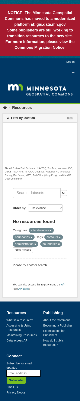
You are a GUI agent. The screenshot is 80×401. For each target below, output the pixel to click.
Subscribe (16, 380)
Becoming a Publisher (57, 325)
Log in (70, 61)
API (63, 284)
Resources (22, 107)
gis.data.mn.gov (51, 24)
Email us (12, 387)
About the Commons (57, 320)
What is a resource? (19, 320)
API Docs (23, 288)
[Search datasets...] (37, 193)
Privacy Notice (15, 392)
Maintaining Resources (21, 335)
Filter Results (23, 250)
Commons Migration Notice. (40, 47)
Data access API (17, 340)
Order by (19, 208)
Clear (70, 118)
